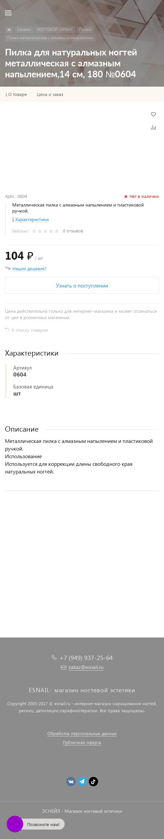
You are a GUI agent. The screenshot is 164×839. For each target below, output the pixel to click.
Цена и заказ (50, 94)
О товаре (17, 94)
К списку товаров (30, 330)
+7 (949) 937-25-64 (86, 657)
